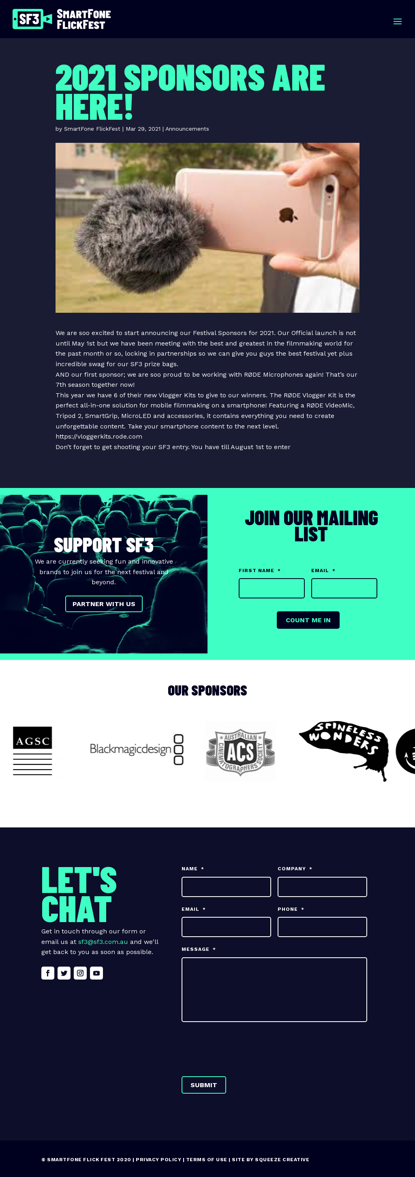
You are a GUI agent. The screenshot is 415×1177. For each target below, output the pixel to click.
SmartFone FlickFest (92, 128)
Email (323, 570)
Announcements (187, 128)
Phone (291, 909)
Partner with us (104, 604)
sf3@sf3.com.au (103, 942)
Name (193, 869)
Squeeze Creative (282, 1159)
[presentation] (243, 1047)
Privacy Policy (158, 1159)
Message (199, 949)
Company (295, 869)
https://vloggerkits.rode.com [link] (99, 436)
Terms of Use (206, 1159)
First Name (260, 570)
